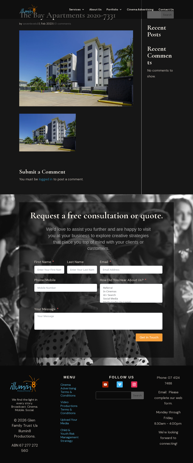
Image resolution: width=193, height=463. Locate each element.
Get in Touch (149, 337)
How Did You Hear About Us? (121, 280)
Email (104, 262)
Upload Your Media (69, 421)
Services (75, 9)
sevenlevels (30, 23)
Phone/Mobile (45, 280)
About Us (95, 9)
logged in (45, 179)
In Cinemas (131, 291)
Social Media (131, 298)
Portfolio (112, 9)
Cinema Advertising (140, 9)
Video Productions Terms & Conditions (69, 407)
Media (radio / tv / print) (131, 302)
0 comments (63, 23)
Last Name (75, 262)
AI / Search (131, 295)
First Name (42, 262)
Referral (131, 288)
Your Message (45, 309)
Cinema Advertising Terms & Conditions (68, 390)
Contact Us (166, 9)
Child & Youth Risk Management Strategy (70, 435)
